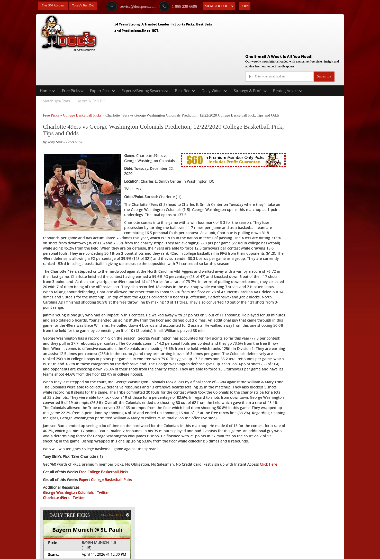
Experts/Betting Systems (145, 57)
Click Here (77, 501)
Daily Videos (214, 57)
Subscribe (324, 39)
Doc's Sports (299, 131)
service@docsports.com (138, 6)
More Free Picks (322, 85)
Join (252, 5)
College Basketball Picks (82, 82)
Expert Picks (102, 57)
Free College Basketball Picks (103, 508)
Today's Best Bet (87, 6)
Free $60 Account (54, 6)
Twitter (103, 529)
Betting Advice (287, 57)
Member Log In (226, 5)
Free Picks (73, 57)
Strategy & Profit (250, 57)
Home (47, 57)
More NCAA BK (91, 67)
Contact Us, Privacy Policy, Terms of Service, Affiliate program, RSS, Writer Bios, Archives (219, 552)
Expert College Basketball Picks (105, 516)
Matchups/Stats (56, 67)
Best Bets (185, 57)
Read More (322, 170)
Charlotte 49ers (56, 534)
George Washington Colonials (68, 529)
